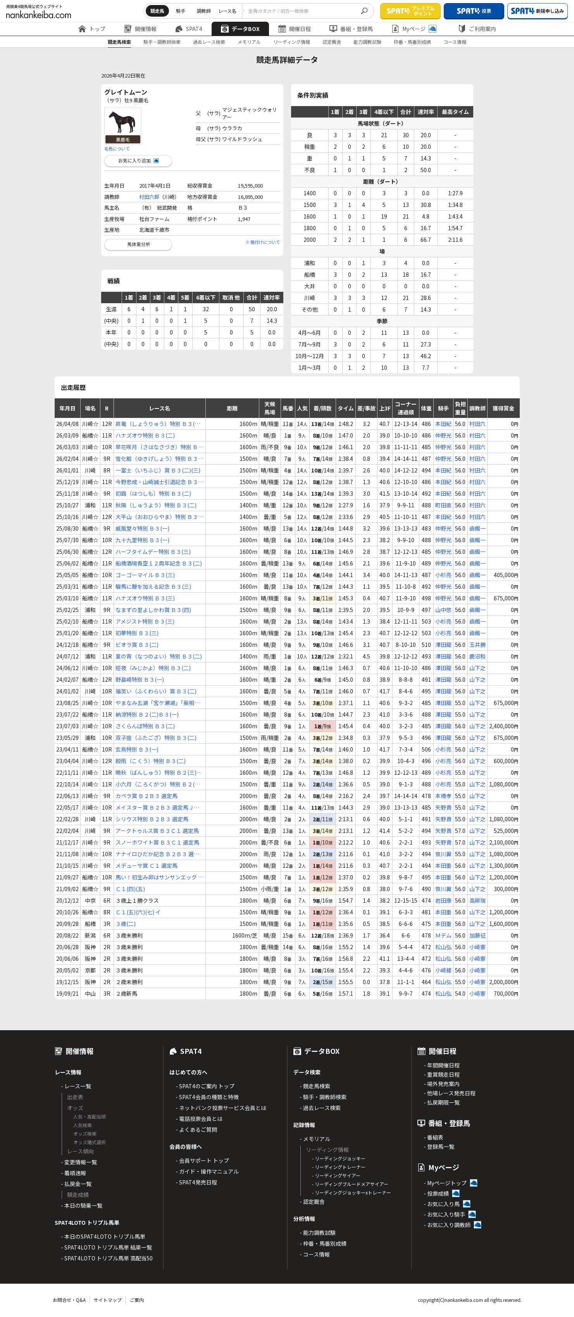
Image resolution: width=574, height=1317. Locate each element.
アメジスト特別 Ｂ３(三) (144, 621)
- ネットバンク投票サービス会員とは (221, 1108)
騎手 (180, 10)
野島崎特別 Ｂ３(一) (139, 679)
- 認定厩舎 (312, 1201)
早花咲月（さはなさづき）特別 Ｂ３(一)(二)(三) (159, 447)
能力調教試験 (367, 41)
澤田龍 (443, 644)
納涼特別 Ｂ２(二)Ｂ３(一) (147, 714)
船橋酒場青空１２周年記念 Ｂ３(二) (158, 563)
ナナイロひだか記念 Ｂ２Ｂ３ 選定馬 (157, 854)
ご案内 (137, 1299)
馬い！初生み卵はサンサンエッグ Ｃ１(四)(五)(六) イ (159, 877)
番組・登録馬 (351, 29)
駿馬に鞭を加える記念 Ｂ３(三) (153, 586)
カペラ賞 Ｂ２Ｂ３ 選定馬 (146, 796)
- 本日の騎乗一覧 (81, 1205)
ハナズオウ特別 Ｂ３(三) (145, 598)
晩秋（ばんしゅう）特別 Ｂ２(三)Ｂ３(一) (158, 773)
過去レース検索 (209, 41)
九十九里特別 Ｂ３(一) (142, 540)
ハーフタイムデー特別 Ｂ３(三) (153, 551)
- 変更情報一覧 (79, 1162)
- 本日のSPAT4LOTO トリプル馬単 (103, 1236)
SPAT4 (188, 29)
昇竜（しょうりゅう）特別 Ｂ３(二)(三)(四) (158, 424)
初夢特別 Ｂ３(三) (137, 633)
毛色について (117, 148)
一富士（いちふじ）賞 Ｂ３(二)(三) (157, 470)
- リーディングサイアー (336, 1175)
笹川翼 (443, 854)
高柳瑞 (477, 900)
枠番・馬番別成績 (412, 41)
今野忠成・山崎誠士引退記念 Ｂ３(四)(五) (156, 482)
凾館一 (477, 528)
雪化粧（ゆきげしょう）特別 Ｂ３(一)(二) (156, 459)
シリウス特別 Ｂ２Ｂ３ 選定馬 (151, 819)
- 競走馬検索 (315, 1086)
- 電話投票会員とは (199, 1118)
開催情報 (140, 29)
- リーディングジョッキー (338, 1158)
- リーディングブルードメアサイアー (350, 1184)
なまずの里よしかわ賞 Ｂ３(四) (153, 610)
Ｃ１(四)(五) (130, 889)
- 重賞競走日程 (442, 1074)
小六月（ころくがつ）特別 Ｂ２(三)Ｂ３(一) (158, 784)
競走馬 (157, 10)
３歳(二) (125, 923)
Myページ (413, 29)
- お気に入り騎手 (444, 1214)
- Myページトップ (445, 1183)
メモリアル (249, 41)
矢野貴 (443, 807)
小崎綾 (443, 970)
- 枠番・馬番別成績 (323, 1243)
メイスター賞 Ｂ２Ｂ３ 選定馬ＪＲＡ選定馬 (157, 807)
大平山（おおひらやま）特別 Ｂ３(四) (156, 517)
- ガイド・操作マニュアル (207, 1171)
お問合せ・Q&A (69, 1299)
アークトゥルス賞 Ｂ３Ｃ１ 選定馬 (157, 830)
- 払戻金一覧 (76, 1184)
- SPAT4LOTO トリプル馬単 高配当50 (107, 1258)
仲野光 (443, 435)
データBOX (240, 29)
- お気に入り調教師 (447, 1225)
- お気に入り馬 (442, 1204)
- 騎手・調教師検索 (323, 1097)
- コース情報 (315, 1254)
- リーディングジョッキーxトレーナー (351, 1192)
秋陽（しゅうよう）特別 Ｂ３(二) (156, 505)
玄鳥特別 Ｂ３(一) (137, 749)
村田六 (477, 424)
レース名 (227, 10)
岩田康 (443, 900)
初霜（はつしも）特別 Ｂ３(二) (153, 493)
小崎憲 (477, 947)
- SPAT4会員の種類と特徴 (207, 1097)
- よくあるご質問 (196, 1129)
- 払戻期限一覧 (442, 1102)
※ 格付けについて (262, 242)
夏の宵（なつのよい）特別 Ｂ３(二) (158, 656)
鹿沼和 (477, 656)
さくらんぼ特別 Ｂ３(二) (145, 726)
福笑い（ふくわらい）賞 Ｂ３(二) (156, 691)
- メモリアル (315, 1139)
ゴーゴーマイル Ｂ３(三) (145, 575)
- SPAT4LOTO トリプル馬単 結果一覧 (106, 1247)
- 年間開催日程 (442, 1065)
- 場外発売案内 (442, 1084)
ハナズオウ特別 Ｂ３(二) (145, 435)
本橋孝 (443, 796)
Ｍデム (443, 935)
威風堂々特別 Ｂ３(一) (142, 528)
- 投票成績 (436, 1193)
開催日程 (294, 29)
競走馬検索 (119, 41)
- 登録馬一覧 (439, 1146)
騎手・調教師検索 (162, 41)
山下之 (477, 668)
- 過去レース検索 (320, 1108)
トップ (91, 29)
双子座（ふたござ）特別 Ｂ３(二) (156, 737)
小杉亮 (443, 575)
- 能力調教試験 (318, 1232)
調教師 (204, 10)
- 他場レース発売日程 (450, 1093)
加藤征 (477, 935)
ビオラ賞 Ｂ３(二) (137, 644)
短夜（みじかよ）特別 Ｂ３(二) (153, 668)
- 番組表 (433, 1137)
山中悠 (443, 610)
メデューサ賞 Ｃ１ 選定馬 (146, 865)
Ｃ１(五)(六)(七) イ (138, 912)
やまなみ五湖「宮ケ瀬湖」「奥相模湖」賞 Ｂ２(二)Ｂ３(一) (157, 703)
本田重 (443, 865)
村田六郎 (149, 196)
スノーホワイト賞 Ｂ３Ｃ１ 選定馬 (157, 842)
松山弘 (443, 947)
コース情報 (454, 41)
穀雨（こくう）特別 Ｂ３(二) (150, 761)
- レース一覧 (76, 1086)
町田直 (443, 505)
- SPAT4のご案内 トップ (205, 1086)
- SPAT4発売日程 (196, 1182)
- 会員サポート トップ (202, 1160)
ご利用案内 (477, 29)
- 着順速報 (73, 1173)
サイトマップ (108, 1299)
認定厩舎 (331, 41)
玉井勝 (477, 644)
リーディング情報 (291, 41)
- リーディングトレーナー (338, 1167)
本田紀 (443, 424)
